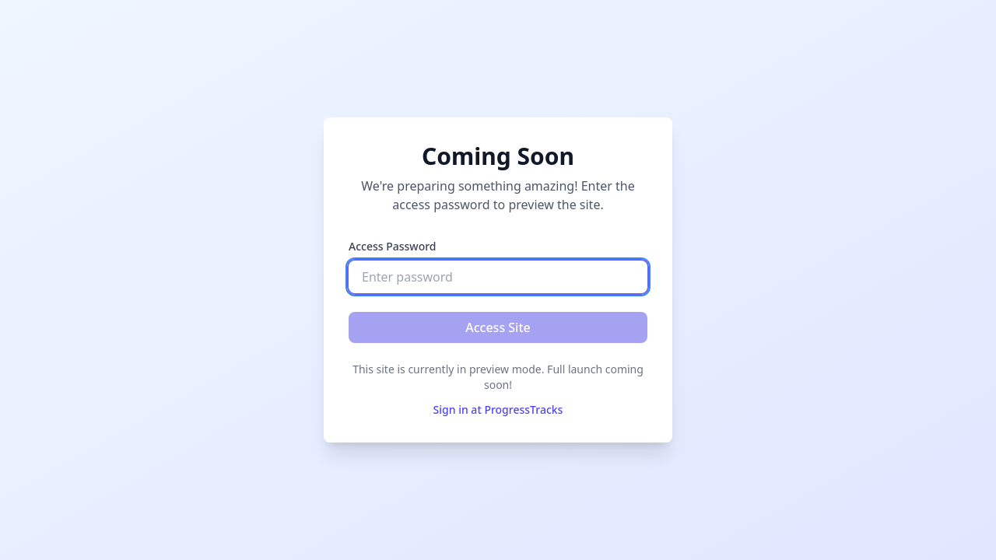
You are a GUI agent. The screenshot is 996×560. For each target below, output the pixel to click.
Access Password (393, 246)
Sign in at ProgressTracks (498, 409)
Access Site (498, 327)
